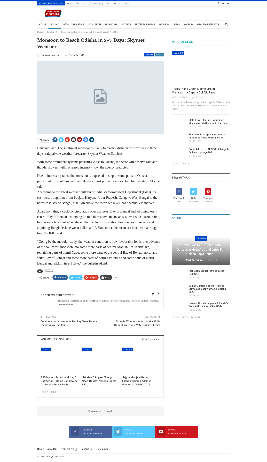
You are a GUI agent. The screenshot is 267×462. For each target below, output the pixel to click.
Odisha (54, 24)
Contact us (111, 3)
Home (70, 3)
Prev (45, 392)
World (188, 24)
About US (80, 3)
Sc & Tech (94, 24)
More (200, 24)
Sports (126, 24)
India (177, 24)
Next (54, 392)
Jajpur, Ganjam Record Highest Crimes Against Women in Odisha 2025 (207, 288)
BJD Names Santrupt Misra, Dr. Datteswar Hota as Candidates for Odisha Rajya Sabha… (201, 250)
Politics (78, 24)
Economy (111, 24)
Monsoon (49, 271)
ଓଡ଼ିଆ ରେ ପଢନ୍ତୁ (95, 3)
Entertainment (145, 24)
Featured (149, 55)
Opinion (164, 24)
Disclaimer (125, 3)
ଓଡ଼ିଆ (66, 24)
